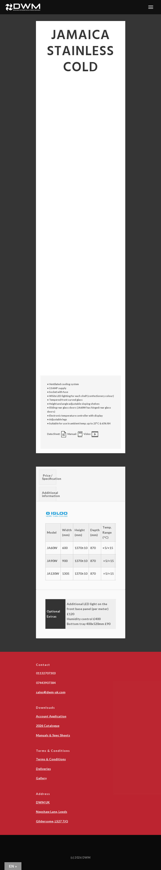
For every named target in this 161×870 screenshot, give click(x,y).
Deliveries (43, 769)
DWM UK (43, 802)
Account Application (51, 716)
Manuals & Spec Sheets (53, 735)
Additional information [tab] (49, 494)
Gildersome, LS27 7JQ (52, 821)
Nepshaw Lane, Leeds (51, 811)
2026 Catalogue (47, 725)
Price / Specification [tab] (49, 477)
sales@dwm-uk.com (50, 692)
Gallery (41, 778)
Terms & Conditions (51, 759)
